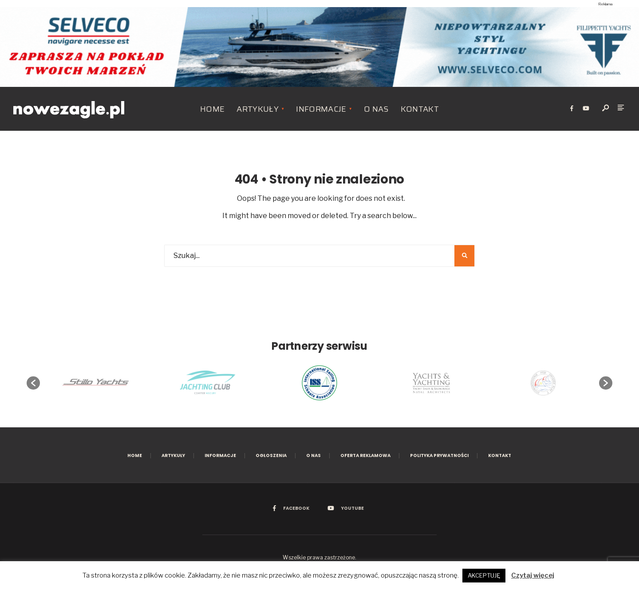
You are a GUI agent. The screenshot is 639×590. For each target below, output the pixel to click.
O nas (376, 109)
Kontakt (420, 109)
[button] (33, 383)
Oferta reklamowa (365, 455)
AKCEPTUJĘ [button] (484, 575)
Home (212, 109)
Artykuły (258, 109)
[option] (319, 383)
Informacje (321, 109)
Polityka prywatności (439, 455)
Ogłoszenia (271, 455)
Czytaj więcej (532, 575)
